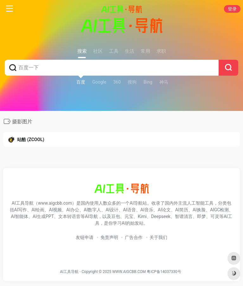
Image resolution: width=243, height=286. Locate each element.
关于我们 (158, 237)
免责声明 (109, 237)
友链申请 (84, 237)
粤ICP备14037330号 (164, 271)
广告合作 (134, 237)
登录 (232, 8)
